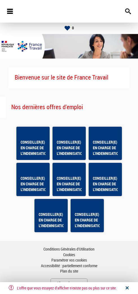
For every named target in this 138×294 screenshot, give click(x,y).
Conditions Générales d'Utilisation (69, 249)
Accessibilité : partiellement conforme (69, 266)
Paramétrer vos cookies (69, 260)
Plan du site (69, 271)
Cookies (69, 255)
